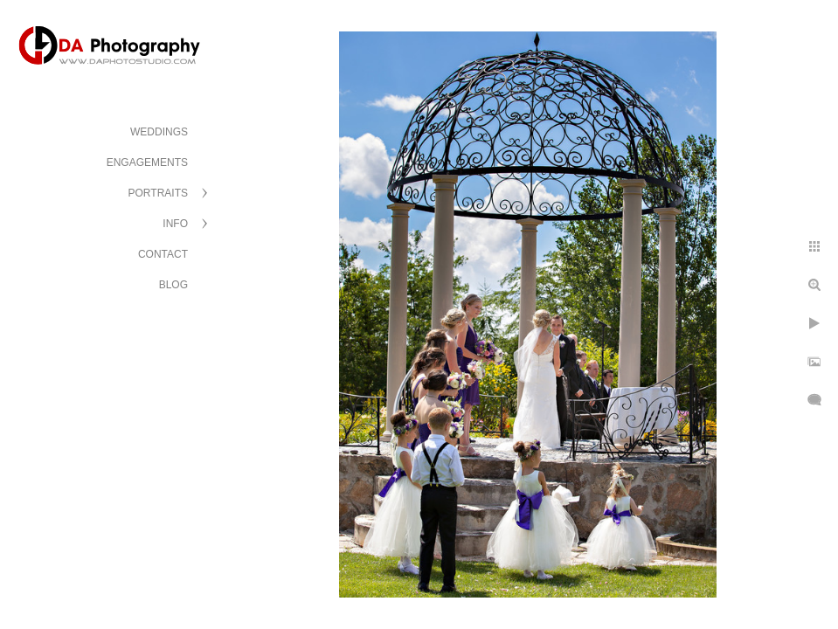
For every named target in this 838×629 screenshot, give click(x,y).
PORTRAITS (158, 193)
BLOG (173, 285)
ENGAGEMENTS (147, 162)
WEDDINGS (159, 132)
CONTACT (163, 254)
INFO (175, 224)
